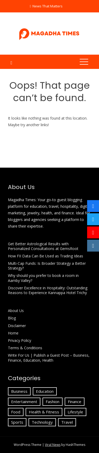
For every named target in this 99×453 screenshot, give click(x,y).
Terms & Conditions (25, 347)
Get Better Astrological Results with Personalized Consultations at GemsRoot (43, 246)
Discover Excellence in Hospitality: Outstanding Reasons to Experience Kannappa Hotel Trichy (47, 290)
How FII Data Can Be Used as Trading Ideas (45, 255)
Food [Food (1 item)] (15, 411)
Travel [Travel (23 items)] (67, 422)
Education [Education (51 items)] (45, 391)
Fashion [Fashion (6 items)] (52, 401)
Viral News (52, 444)
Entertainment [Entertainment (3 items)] (24, 401)
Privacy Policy (20, 340)
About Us (16, 310)
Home (13, 333)
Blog (12, 317)
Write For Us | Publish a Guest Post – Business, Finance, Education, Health (48, 357)
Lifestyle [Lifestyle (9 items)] (75, 411)
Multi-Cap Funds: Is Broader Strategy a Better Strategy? (47, 266)
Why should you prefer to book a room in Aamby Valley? (43, 278)
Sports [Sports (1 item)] (17, 422)
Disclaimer (17, 325)
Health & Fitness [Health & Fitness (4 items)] (44, 411)
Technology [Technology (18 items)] (42, 422)
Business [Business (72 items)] (19, 391)
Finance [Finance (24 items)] (74, 401)
